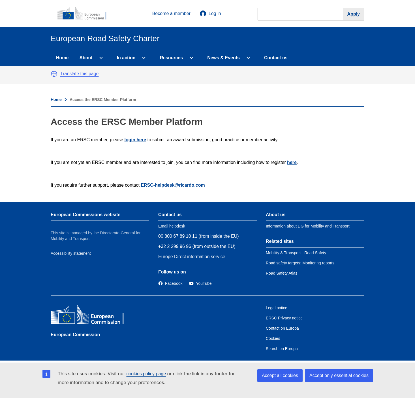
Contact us (276, 57)
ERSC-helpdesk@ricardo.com (173, 185)
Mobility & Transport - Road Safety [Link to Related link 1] (296, 252)
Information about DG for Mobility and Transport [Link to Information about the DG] (308, 226)
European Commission (75, 334)
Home (62, 57)
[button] (54, 73)
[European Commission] (85, 13)
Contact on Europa (282, 328)
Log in (210, 13)
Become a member (171, 13)
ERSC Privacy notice (284, 318)
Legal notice (276, 308)
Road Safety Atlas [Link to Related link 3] (281, 273)
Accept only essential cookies (339, 375)
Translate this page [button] (79, 73)
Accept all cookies (280, 375)
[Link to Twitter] (200, 283)
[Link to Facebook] (170, 283)
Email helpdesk (171, 226)
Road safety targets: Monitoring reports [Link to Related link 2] (300, 263)
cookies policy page (146, 373)
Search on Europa (282, 348)
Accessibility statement (71, 253)
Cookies (273, 338)
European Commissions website (85, 214)
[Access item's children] (100, 58)
